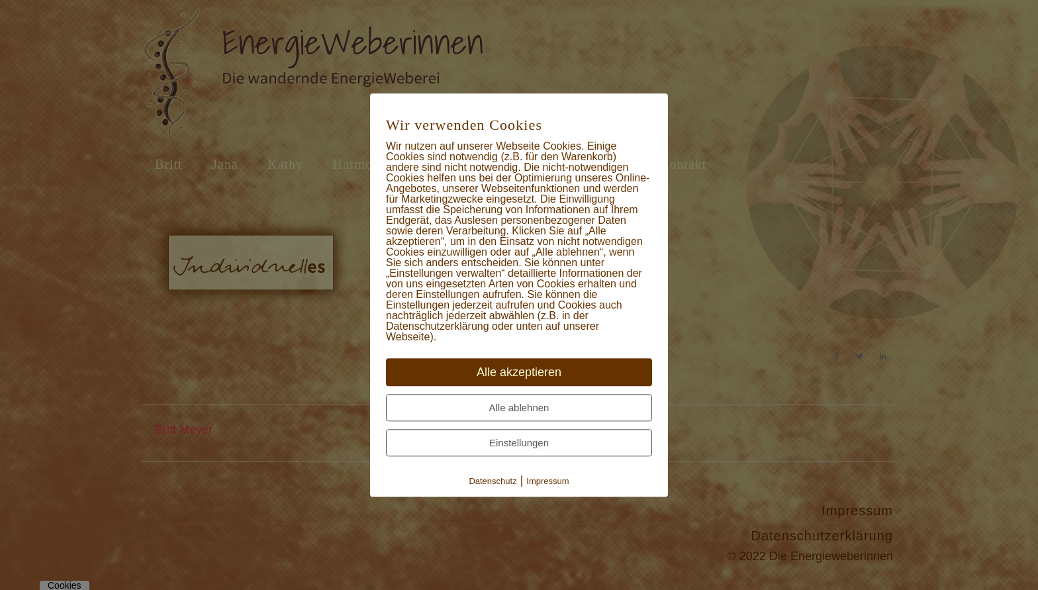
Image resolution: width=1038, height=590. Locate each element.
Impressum (547, 481)
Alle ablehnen (519, 407)
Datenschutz (492, 481)
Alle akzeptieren (519, 372)
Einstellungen (519, 442)
